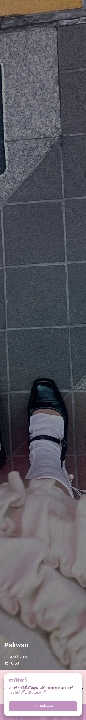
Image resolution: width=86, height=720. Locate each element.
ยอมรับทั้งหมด (43, 706)
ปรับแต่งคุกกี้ (37, 693)
